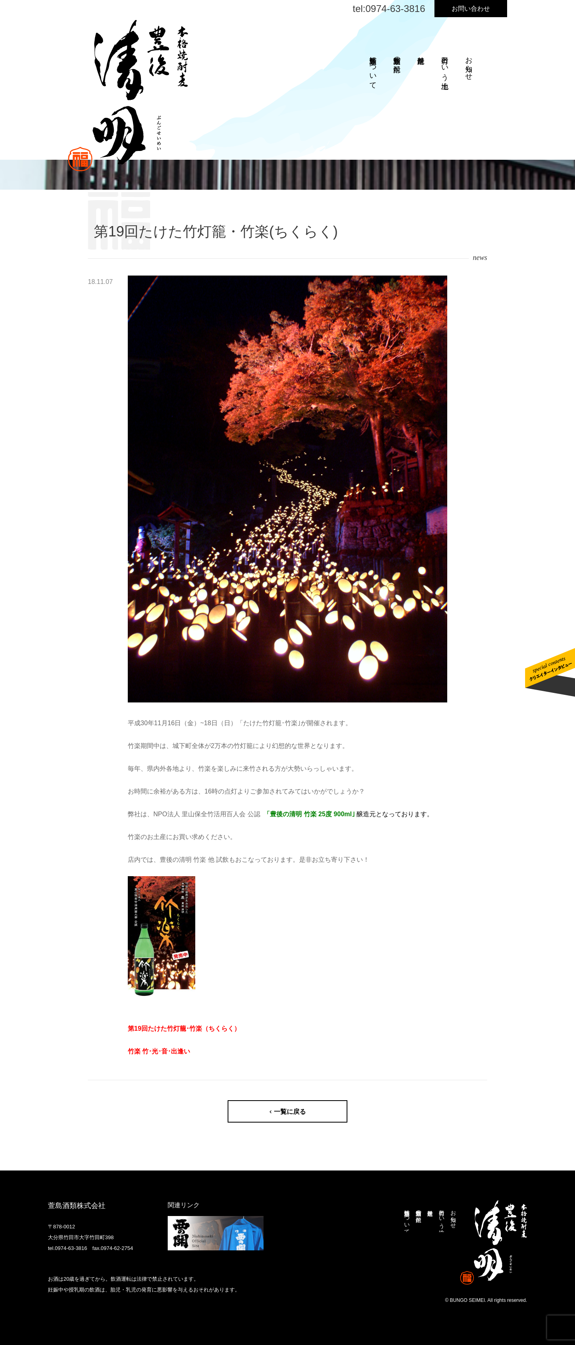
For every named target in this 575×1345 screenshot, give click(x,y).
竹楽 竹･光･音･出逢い (159, 1051)
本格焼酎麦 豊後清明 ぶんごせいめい (493, 1242)
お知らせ (469, 64)
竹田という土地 (445, 64)
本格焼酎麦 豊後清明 (128, 95)
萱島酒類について (373, 68)
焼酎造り (421, 56)
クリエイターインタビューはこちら (550, 672)
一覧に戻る (290, 1111)
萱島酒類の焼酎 (397, 56)
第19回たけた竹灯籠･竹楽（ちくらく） (184, 1028)
